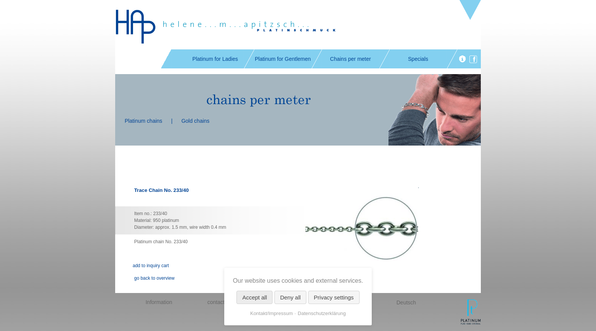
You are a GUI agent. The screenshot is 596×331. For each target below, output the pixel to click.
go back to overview (154, 278)
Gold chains (195, 121)
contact (215, 302)
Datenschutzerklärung (322, 313)
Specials (418, 59)
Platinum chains (143, 121)
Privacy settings (334, 297)
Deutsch (406, 302)
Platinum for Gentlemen (283, 59)
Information (159, 302)
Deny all (290, 297)
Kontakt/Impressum (271, 313)
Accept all (254, 297)
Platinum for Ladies (215, 59)
